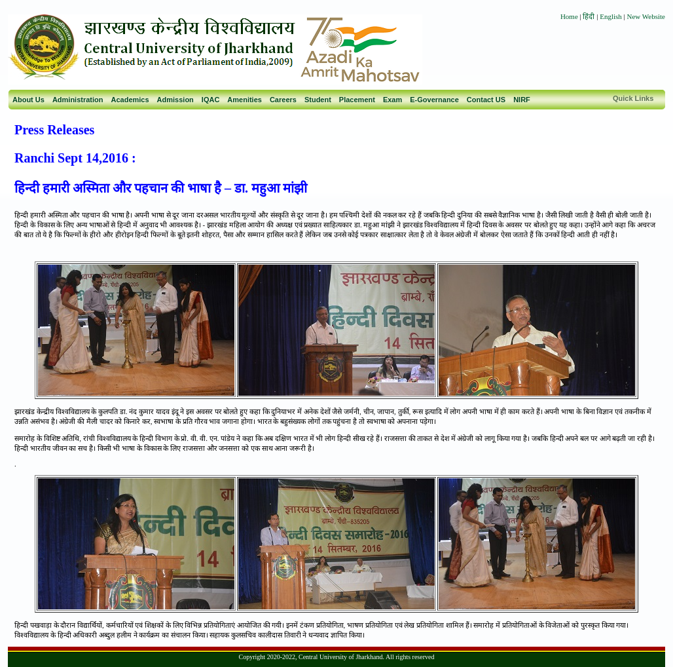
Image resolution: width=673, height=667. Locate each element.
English (611, 16)
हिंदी (589, 16)
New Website (646, 16)
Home (569, 16)
